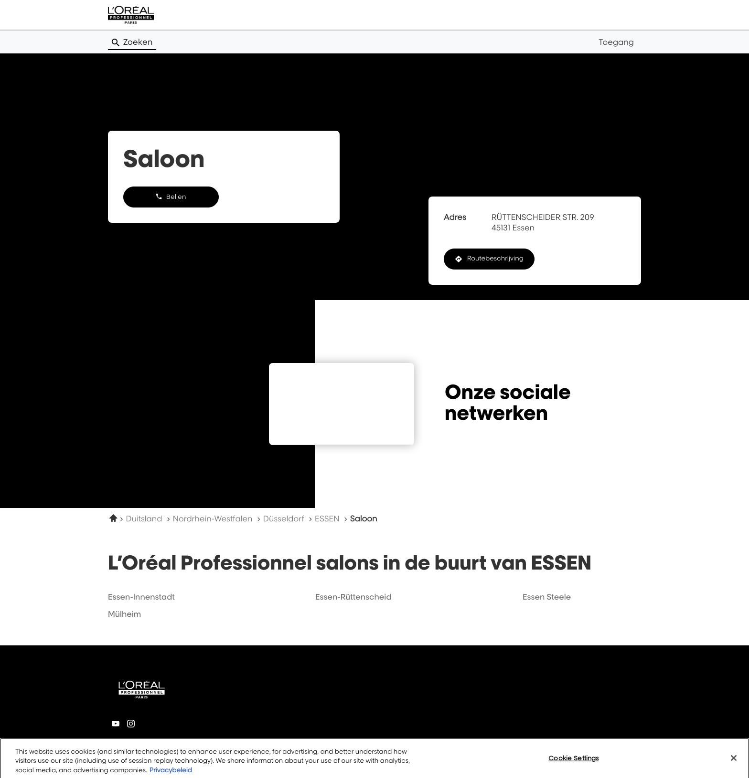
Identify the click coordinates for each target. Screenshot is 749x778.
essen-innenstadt (141, 597)
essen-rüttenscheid (353, 597)
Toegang (616, 42)
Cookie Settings (573, 763)
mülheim (124, 614)
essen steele (547, 597)
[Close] (733, 763)
